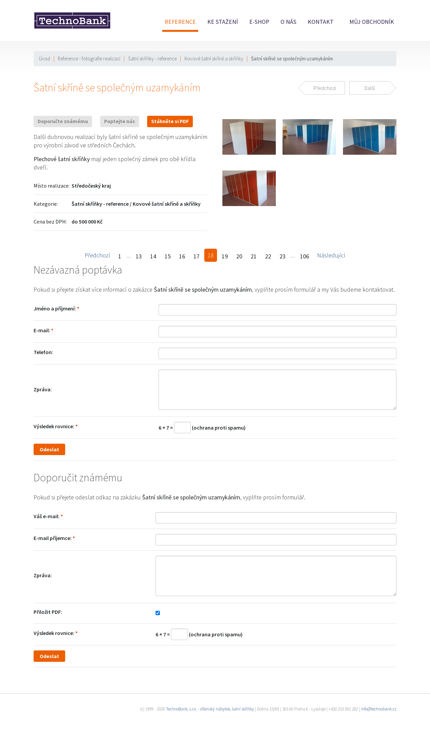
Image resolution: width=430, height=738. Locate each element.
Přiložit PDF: (48, 611)
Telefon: (43, 352)
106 (304, 256)
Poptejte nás (119, 121)
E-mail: (42, 330)
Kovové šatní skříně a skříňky (213, 58)
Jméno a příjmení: (55, 308)
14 (153, 256)
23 (283, 256)
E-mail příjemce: (53, 538)
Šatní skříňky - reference (152, 58)
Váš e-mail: (46, 516)
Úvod (44, 58)
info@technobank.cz (378, 709)
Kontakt (321, 22)
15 (168, 256)
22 (268, 256)
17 (197, 256)
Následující (331, 255)
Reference (180, 22)
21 (254, 256)
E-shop (259, 22)
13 (139, 256)
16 (182, 256)
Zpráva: (43, 389)
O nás (288, 22)
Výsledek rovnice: (54, 426)
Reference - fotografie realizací (89, 58)
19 (225, 256)
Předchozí (97, 255)
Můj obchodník (371, 22)
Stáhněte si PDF (170, 121)
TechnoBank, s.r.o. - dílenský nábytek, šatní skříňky (210, 709)
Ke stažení (222, 22)
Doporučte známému (63, 121)
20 (239, 256)
